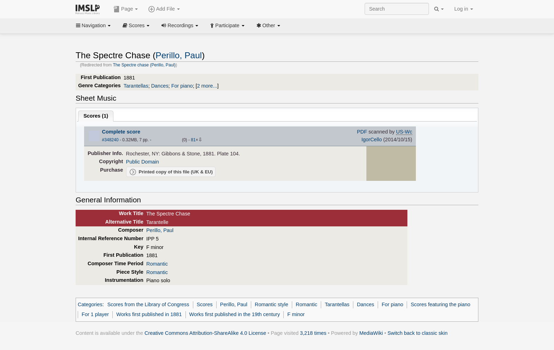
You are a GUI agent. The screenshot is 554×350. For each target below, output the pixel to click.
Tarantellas (136, 86)
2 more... (207, 86)
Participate (227, 25)
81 (193, 139)
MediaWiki (371, 333)
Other (268, 25)
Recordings (179, 25)
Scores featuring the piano (440, 304)
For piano (182, 86)
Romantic (157, 264)
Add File (163, 9)
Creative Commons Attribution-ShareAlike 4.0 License (205, 333)
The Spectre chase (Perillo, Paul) (144, 65)
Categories (90, 304)
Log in (463, 9)
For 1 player (95, 314)
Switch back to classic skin (418, 333)
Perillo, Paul (178, 55)
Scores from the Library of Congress (148, 304)
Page (125, 9)
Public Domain (142, 162)
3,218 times (313, 333)
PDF (362, 132)
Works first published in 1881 (149, 314)
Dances (160, 86)
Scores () (95, 116)
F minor (296, 314)
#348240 (110, 139)
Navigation (93, 25)
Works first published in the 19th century (234, 314)
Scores (136, 25)
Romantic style (271, 304)
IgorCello (371, 139)
